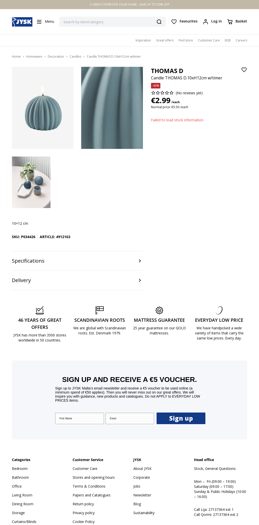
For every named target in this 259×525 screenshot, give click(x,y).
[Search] (159, 22)
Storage (18, 459)
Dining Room (22, 450)
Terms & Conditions (89, 432)
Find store (186, 40)
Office (17, 432)
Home (16, 57)
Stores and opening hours (94, 423)
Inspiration (143, 40)
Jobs (136, 432)
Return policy (83, 450)
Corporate (141, 423)
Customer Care (209, 40)
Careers (241, 40)
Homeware (34, 57)
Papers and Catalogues (92, 441)
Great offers (165, 40)
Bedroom (20, 415)
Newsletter (142, 441)
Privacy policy (84, 459)
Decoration (56, 57)
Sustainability (144, 459)
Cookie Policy (84, 468)
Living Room (22, 441)
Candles (75, 57)
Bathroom (20, 423)
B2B (228, 40)
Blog (137, 450)
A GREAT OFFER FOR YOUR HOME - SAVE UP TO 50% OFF (129, 4)
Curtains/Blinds (24, 468)
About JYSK (142, 415)
